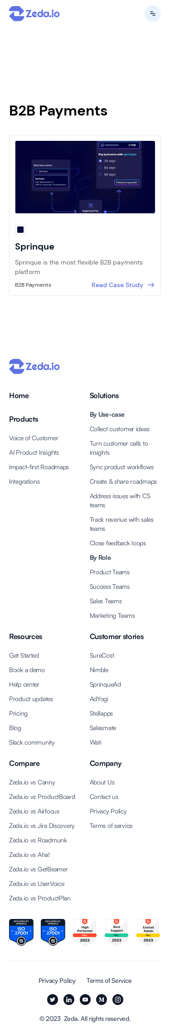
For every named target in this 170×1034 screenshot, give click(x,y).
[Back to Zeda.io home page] (34, 14)
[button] (153, 13)
